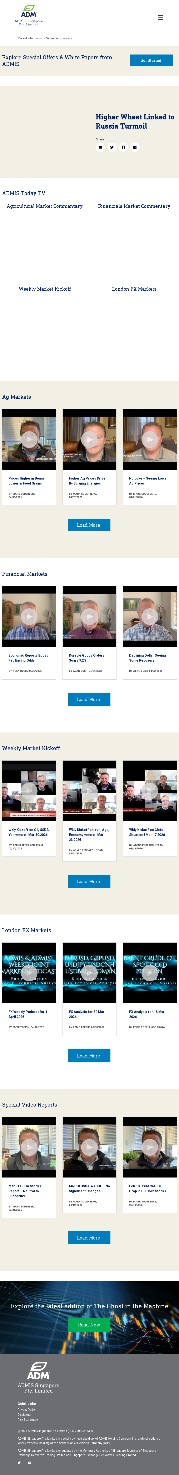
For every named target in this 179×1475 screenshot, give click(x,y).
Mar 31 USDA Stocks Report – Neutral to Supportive (25, 1191)
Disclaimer (24, 1414)
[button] (100, 147)
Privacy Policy (27, 1409)
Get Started (151, 60)
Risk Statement (28, 1419)
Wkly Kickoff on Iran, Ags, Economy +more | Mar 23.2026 (89, 835)
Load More (88, 525)
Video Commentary (59, 38)
